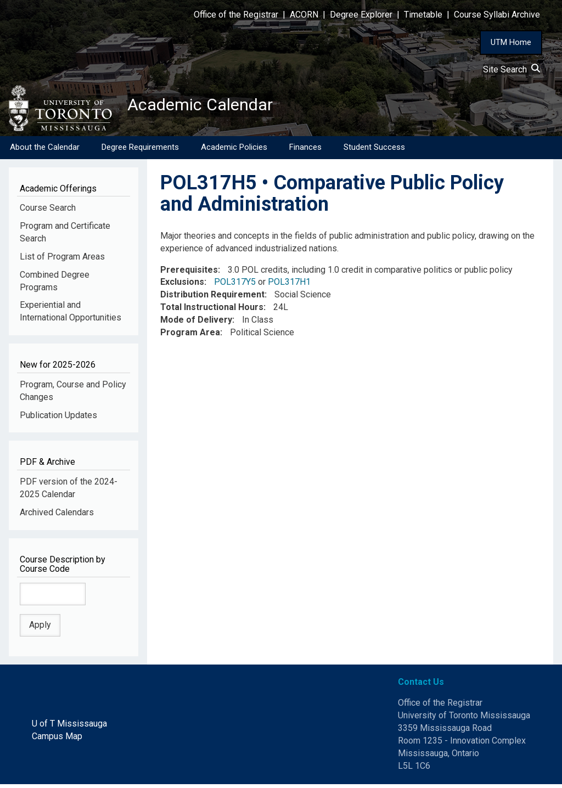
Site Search (511, 69)
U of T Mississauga (69, 727)
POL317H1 (289, 285)
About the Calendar (45, 151)
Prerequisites (189, 273)
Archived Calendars (57, 516)
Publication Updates (58, 419)
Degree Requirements (140, 151)
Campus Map (57, 740)
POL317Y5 (235, 285)
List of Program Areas (62, 260)
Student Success (374, 151)
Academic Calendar (213, 107)
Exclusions (182, 285)
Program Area (190, 336)
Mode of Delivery (196, 323)
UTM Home (511, 42)
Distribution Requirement (212, 298)
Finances (305, 151)
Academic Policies (234, 151)
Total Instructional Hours (211, 311)
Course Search (48, 211)
